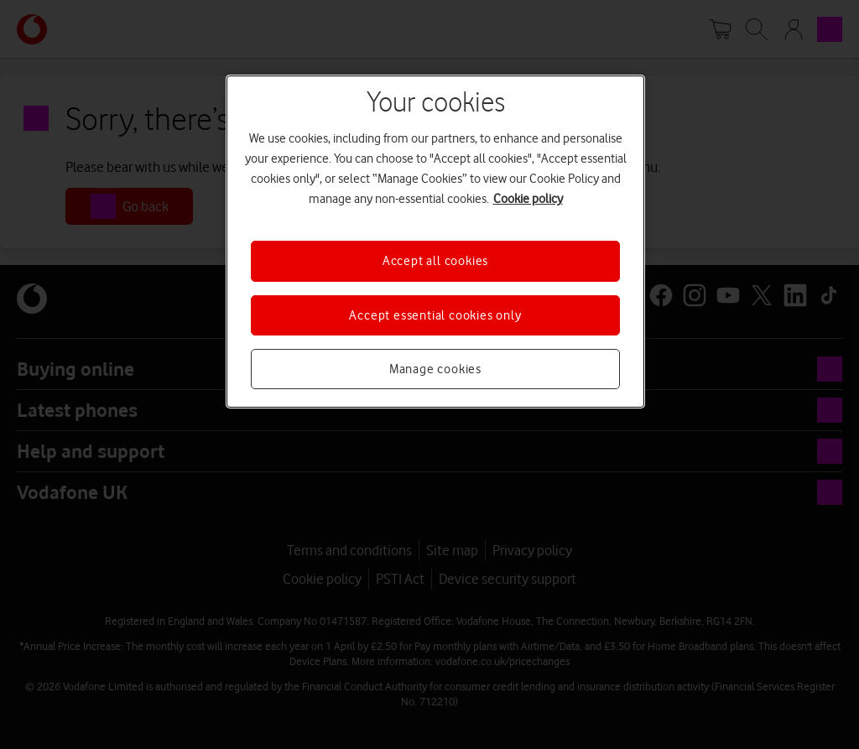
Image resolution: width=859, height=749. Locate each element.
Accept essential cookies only (435, 315)
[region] (435, 241)
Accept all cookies (435, 260)
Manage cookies (435, 369)
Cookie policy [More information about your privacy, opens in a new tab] (528, 198)
